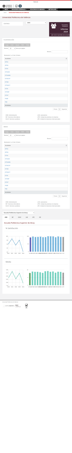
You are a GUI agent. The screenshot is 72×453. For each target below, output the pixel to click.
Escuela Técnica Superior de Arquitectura (18, 79)
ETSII (6, 137)
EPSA (6, 62)
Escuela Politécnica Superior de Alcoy (19, 63)
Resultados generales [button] (19, 9)
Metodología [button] (52, 9)
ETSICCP (7, 104)
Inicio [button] (6, 9)
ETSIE (7, 116)
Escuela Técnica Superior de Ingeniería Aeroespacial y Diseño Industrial (18, 87)
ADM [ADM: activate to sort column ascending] (27, 58)
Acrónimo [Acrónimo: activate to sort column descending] (8, 58)
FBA (6, 171)
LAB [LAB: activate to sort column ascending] (48, 58)
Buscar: (57, 51)
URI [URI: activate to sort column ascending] (63, 58)
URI (40, 360)
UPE (33, 360)
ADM (6, 360)
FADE (6, 163)
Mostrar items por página (14, 48)
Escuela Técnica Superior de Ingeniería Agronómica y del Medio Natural (19, 98)
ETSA (6, 77)
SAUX (19, 360)
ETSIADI (7, 84)
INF (12, 360)
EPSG (6, 68)
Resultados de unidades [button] (37, 9)
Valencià (35, 2)
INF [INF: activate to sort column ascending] (34, 58)
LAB (27, 360)
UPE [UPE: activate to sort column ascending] (56, 58)
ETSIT (6, 154)
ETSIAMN (7, 94)
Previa (55, 180)
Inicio (5, 12)
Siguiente (64, 180)
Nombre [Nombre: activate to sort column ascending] (16, 58)
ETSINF (7, 146)
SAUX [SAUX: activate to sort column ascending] (41, 58)
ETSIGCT (7, 125)
